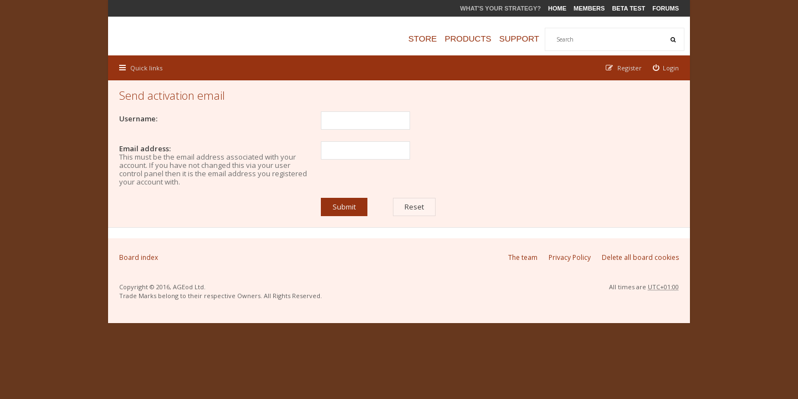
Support (519, 38)
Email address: (145, 149)
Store (422, 38)
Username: (138, 119)
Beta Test (628, 8)
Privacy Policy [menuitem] (570, 257)
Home (557, 8)
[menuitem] (666, 68)
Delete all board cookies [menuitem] (640, 257)
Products (467, 38)
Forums (665, 8)
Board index (138, 257)
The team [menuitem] (523, 257)
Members (589, 8)
